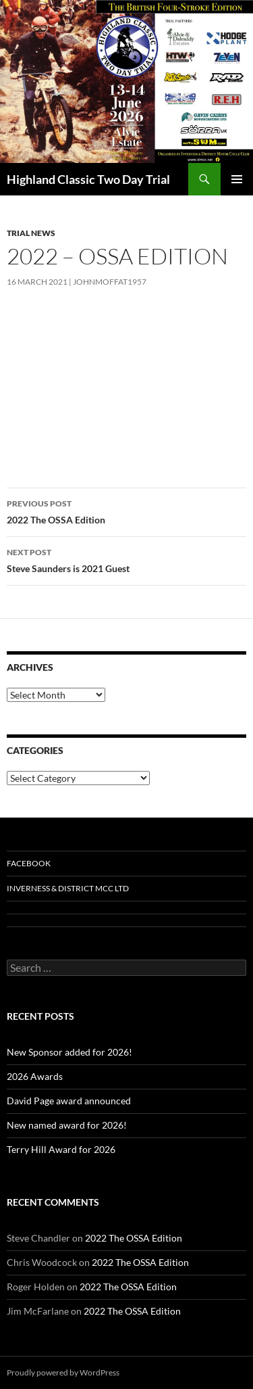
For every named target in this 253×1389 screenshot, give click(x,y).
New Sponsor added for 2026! (69, 1052)
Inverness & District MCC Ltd (68, 888)
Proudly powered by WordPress (63, 1372)
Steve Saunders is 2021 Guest (126, 559)
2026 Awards (35, 1076)
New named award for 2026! (67, 1125)
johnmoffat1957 (109, 282)
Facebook (29, 863)
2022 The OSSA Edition (126, 510)
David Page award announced (69, 1100)
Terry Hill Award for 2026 (61, 1149)
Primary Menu (237, 179)
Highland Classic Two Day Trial (88, 179)
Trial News (31, 233)
